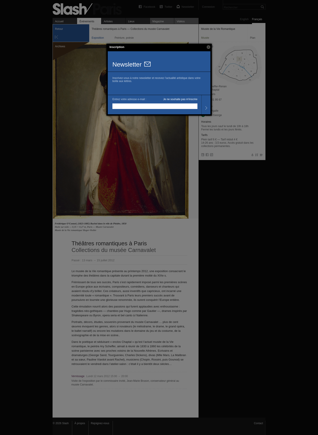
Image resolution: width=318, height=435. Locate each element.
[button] (208, 47)
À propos (79, 423)
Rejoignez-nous (100, 423)
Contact (258, 423)
